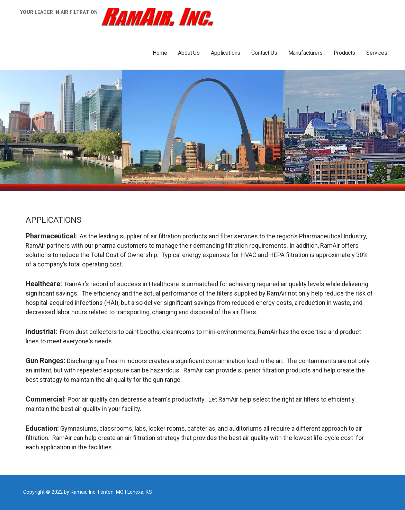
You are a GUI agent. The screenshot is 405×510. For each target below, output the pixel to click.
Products (345, 53)
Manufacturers (305, 53)
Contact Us (264, 53)
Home (160, 53)
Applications (225, 53)
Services (376, 53)
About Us (189, 53)
